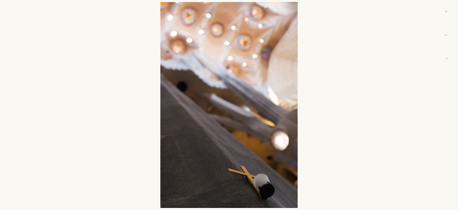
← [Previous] (446, 34)
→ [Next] (446, 58)
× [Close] (446, 11)
